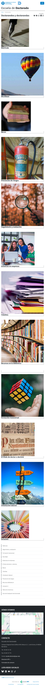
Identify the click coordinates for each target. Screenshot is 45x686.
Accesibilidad (11, 684)
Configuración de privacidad (33, 684)
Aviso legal (19, 684)
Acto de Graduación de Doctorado (11, 593)
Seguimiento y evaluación (9, 549)
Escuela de (15, 8)
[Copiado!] (43, 15)
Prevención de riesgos (8, 578)
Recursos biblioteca (8, 582)
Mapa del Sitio (36, 681)
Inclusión (5, 586)
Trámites (5, 571)
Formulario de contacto (8, 662)
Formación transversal (8, 553)
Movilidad (5, 556)
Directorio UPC (6, 659)
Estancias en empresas (9, 560)
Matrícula (5, 545)
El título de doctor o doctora (10, 564)
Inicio (2, 12)
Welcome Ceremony (8, 589)
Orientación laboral (7, 575)
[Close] (42, 3)
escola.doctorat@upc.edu (13, 656)
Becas (4, 567)
